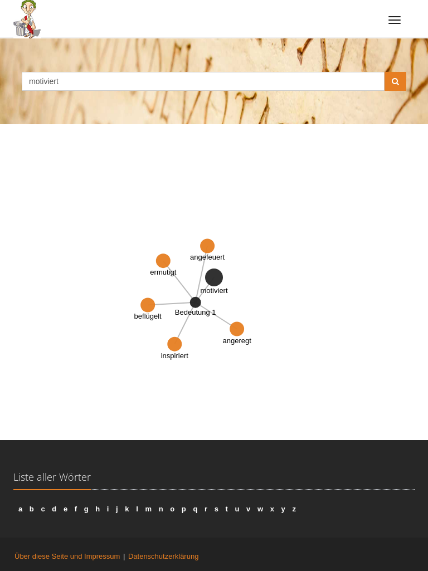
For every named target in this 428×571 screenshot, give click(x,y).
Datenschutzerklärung (163, 556)
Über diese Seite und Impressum (67, 556)
